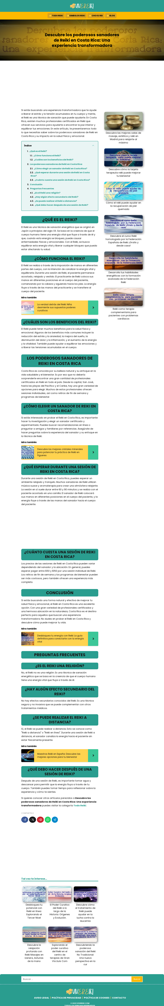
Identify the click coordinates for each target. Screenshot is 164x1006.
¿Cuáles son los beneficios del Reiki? (53, 159)
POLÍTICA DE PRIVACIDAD (66, 997)
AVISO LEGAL (41, 997)
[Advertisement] (82, 85)
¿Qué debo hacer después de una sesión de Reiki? (61, 205)
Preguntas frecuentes (42, 188)
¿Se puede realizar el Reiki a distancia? (56, 201)
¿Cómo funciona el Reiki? (47, 155)
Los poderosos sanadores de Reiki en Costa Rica (56, 164)
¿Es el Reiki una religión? (47, 192)
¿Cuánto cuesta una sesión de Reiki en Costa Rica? (62, 179)
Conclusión (36, 184)
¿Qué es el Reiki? (38, 151)
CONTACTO (119, 997)
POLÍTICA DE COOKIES (96, 997)
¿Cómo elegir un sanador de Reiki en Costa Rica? (60, 168)
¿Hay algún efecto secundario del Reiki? (56, 196)
